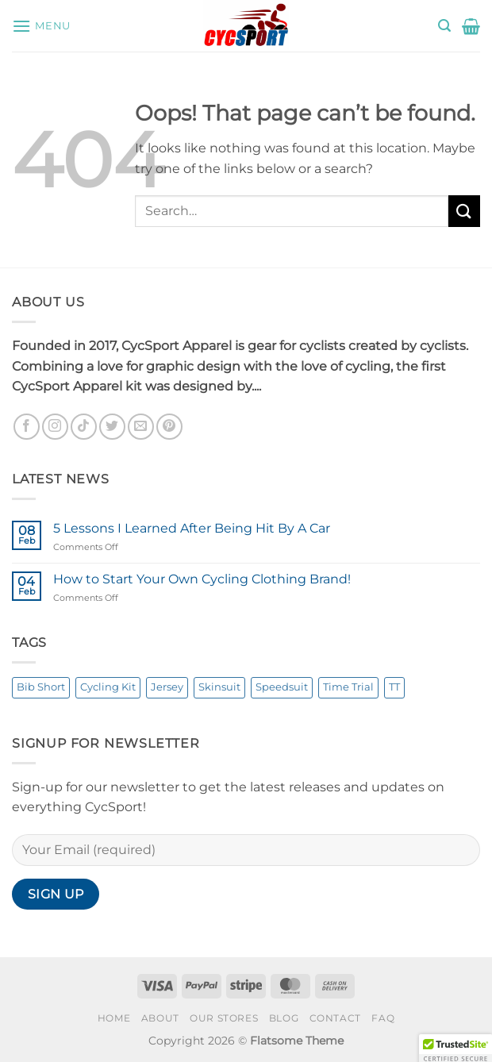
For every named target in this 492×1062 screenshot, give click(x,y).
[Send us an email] (141, 427)
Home (114, 1018)
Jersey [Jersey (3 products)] (167, 687)
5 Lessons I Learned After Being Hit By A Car (191, 528)
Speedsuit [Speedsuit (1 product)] (282, 687)
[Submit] (464, 210)
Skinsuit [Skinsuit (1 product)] (219, 687)
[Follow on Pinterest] (169, 427)
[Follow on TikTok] (84, 427)
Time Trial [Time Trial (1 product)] (348, 687)
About (160, 1018)
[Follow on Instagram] (55, 427)
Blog (283, 1018)
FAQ (382, 1018)
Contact (335, 1018)
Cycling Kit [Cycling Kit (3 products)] (108, 687)
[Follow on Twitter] (112, 427)
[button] (41, 25)
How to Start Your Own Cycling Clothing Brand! (202, 579)
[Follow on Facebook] (26, 427)
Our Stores (224, 1018)
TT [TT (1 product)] (394, 687)
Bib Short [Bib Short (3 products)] (41, 687)
